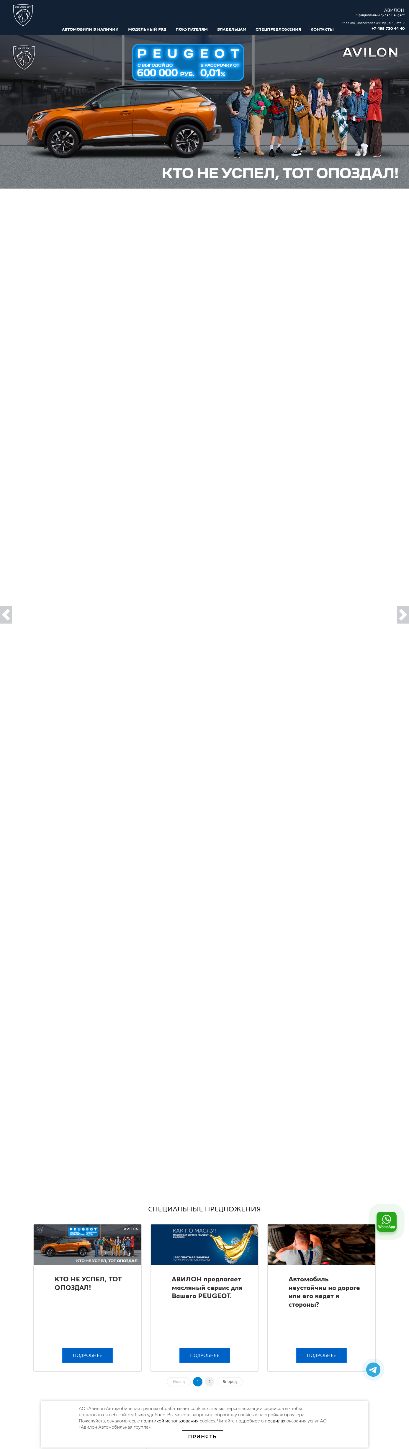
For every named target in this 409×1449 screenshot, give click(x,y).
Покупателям (192, 29)
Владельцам (231, 29)
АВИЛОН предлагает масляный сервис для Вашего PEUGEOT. (207, 1287)
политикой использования (170, 1421)
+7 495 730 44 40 (388, 28)
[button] (6, 614)
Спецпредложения (278, 29)
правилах (275, 1421)
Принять (202, 1437)
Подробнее (87, 1355)
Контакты (322, 29)
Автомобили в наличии (90, 29)
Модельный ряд (147, 29)
